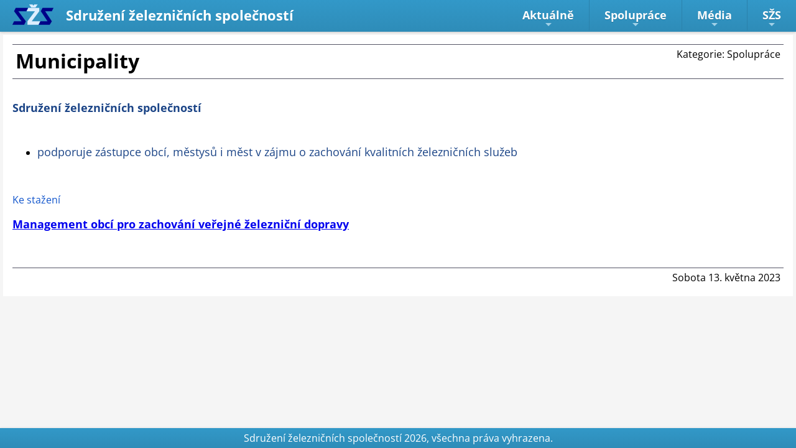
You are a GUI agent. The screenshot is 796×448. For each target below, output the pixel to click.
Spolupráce (635, 18)
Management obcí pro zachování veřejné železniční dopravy (180, 224)
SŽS (771, 18)
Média (714, 18)
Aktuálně (548, 18)
